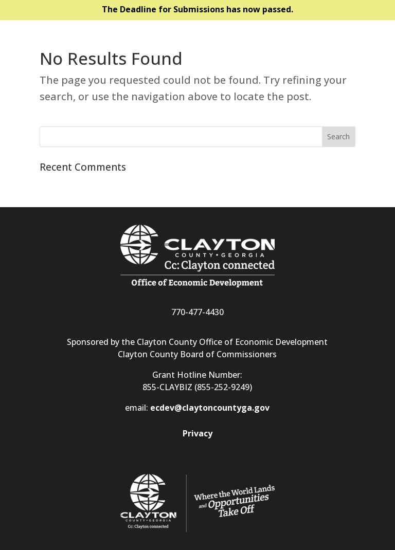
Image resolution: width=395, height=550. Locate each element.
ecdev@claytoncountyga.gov (210, 407)
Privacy (197, 433)
